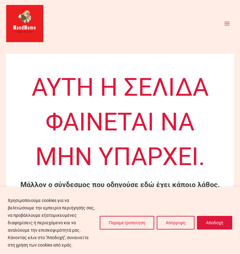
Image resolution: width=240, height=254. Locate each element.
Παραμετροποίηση (127, 222)
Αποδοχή (214, 222)
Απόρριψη (175, 222)
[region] (120, 220)
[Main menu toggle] (227, 23)
